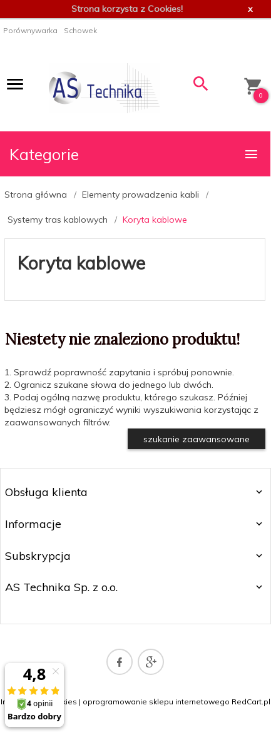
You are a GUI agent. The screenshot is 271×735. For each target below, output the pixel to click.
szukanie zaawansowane (196, 439)
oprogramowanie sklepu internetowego (156, 701)
